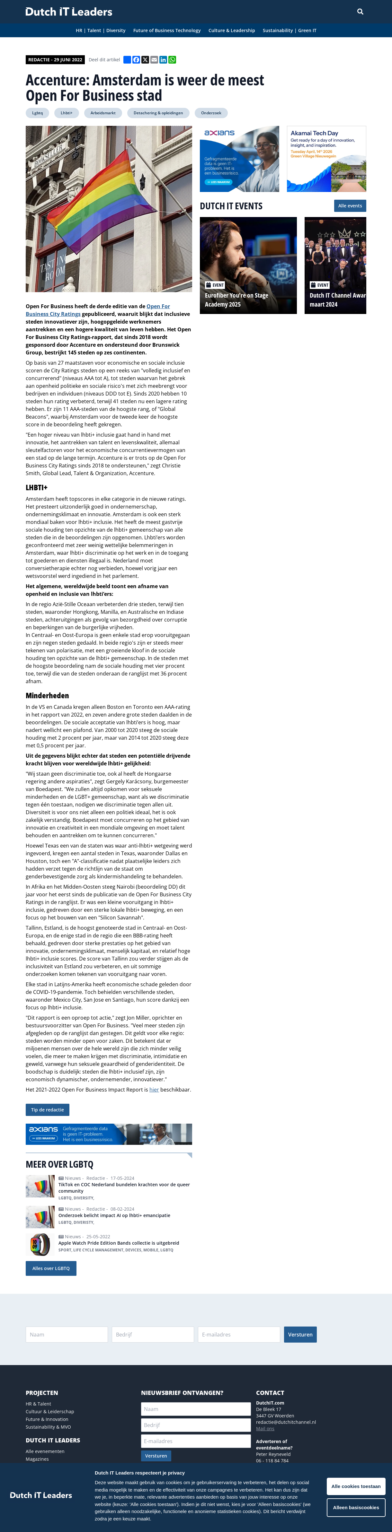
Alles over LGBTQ (51, 1268)
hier (154, 1089)
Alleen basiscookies (356, 1507)
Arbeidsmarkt (103, 113)
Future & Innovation (47, 1419)
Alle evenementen (45, 1451)
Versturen (300, 1334)
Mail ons (265, 1428)
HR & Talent (38, 1404)
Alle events (350, 206)
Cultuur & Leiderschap (50, 1411)
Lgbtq (37, 113)
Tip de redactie (47, 1110)
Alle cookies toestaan (356, 1486)
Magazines (37, 1459)
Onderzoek (211, 113)
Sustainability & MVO (48, 1427)
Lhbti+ (67, 113)
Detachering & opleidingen (158, 113)
